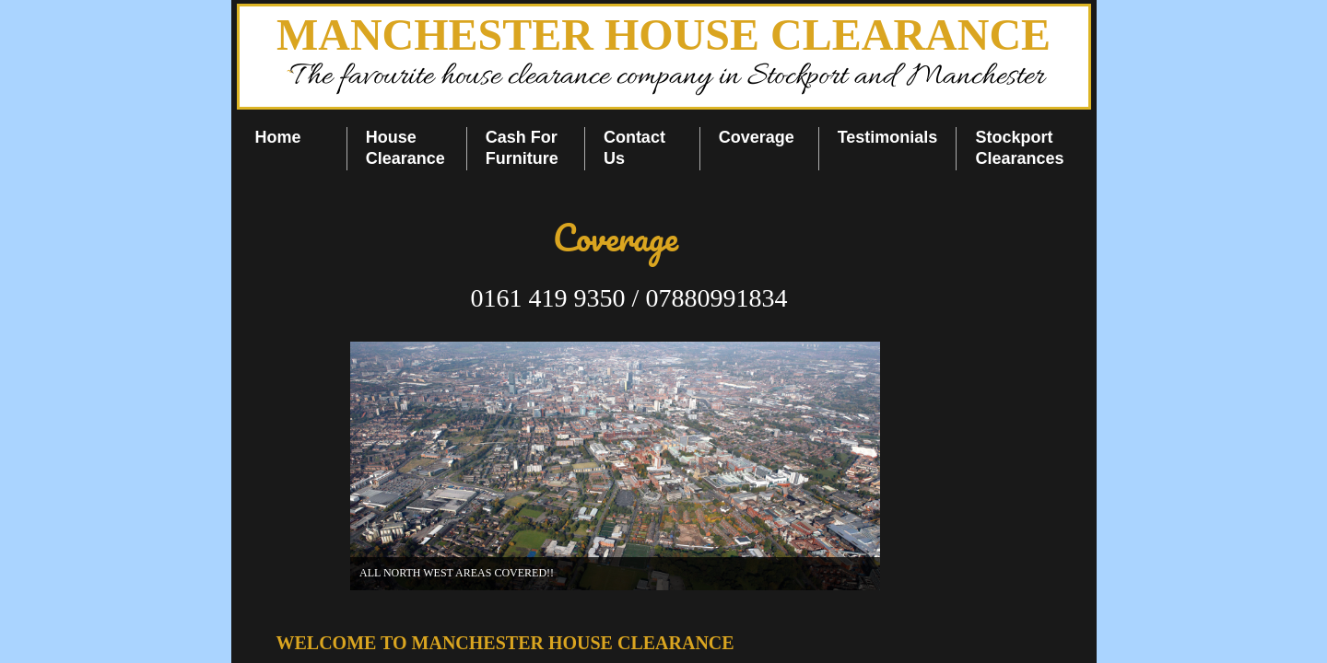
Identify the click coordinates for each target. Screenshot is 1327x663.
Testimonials (888, 137)
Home (278, 137)
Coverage (756, 137)
